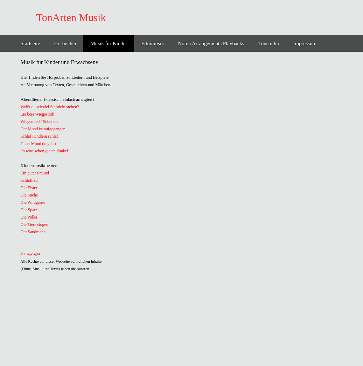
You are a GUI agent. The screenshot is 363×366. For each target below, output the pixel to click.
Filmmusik (152, 43)
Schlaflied (29, 180)
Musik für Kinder (108, 43)
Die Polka (29, 217)
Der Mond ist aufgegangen (43, 128)
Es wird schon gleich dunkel (44, 151)
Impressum (304, 43)
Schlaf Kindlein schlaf (39, 136)
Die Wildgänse (33, 202)
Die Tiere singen (34, 224)
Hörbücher (65, 43)
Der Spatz (29, 209)
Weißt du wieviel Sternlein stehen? (50, 106)
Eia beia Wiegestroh (38, 114)
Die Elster (29, 187)
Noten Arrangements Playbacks (211, 43)
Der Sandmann (33, 231)
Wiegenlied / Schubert (39, 121)
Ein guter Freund (35, 173)
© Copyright (30, 254)
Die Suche (29, 195)
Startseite (30, 43)
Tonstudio (268, 43)
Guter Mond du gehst (38, 143)
